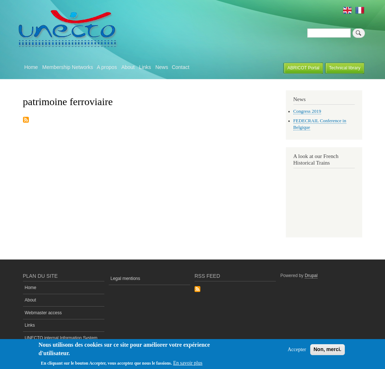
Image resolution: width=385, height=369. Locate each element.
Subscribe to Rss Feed (197, 289)
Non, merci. (327, 349)
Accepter (297, 349)
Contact (180, 67)
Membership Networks (67, 67)
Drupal (311, 275)
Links (145, 67)
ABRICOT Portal (304, 67)
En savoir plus (188, 363)
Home (31, 67)
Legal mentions (125, 278)
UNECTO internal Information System (61, 338)
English (347, 10)
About (128, 67)
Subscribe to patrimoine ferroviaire (26, 120)
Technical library (345, 67)
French (359, 10)
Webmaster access (43, 312)
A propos (107, 67)
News (161, 67)
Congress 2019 (307, 111)
